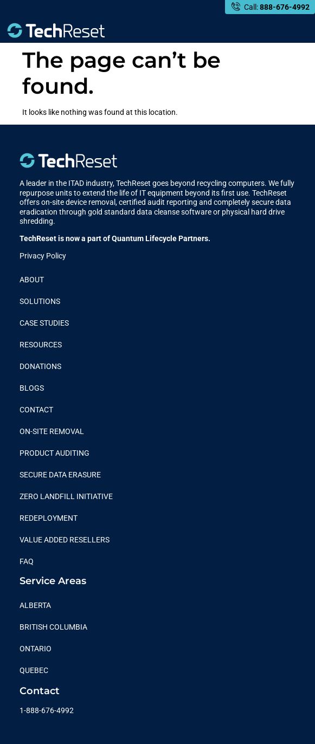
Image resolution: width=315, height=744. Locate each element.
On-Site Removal (52, 431)
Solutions (40, 301)
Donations (40, 366)
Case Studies (44, 323)
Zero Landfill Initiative (66, 496)
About (32, 279)
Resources (41, 344)
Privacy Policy (43, 255)
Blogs (32, 388)
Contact (36, 409)
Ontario (36, 648)
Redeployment (49, 518)
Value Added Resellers (65, 539)
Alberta (35, 605)
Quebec (34, 670)
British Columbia (53, 627)
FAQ (27, 561)
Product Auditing (54, 453)
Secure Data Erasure (60, 474)
